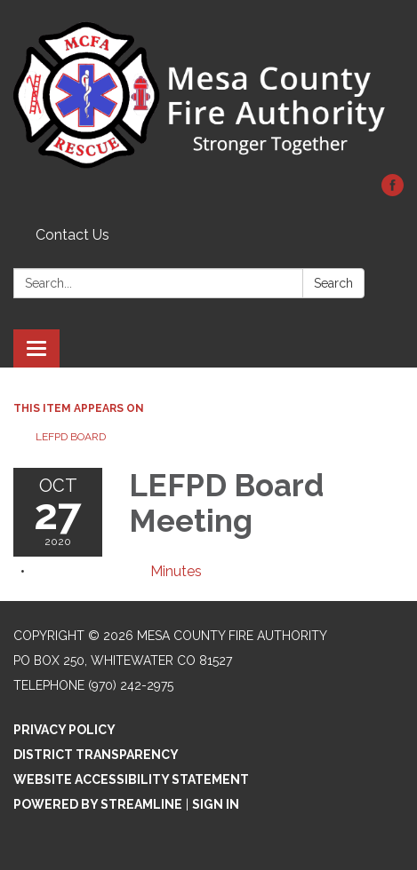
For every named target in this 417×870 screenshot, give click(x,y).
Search (333, 283)
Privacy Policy (64, 730)
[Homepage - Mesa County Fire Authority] (208, 96)
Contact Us (72, 234)
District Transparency (96, 754)
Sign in (215, 804)
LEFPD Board (71, 437)
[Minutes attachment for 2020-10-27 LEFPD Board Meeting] (176, 571)
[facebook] (392, 191)
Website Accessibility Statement (131, 779)
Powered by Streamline (97, 804)
